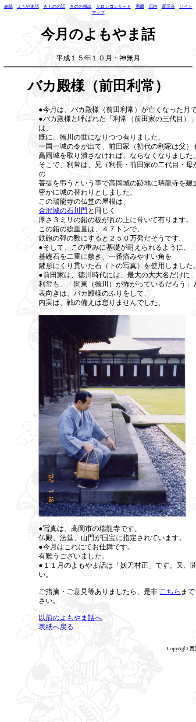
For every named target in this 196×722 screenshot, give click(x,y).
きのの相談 (81, 6)
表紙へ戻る (56, 627)
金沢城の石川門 (63, 210)
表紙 (8, 6)
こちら (170, 591)
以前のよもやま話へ (70, 617)
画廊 (139, 6)
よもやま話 (28, 6)
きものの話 (54, 6)
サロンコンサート (113, 6)
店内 (153, 6)
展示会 (168, 6)
